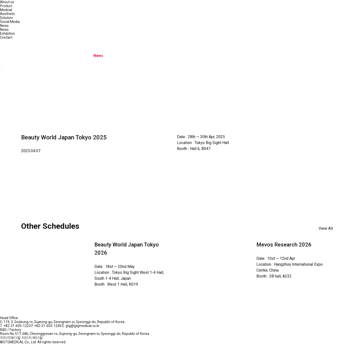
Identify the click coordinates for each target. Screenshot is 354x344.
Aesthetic (7, 14)
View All (326, 228)
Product (6, 6)
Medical (6, 10)
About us (7, 2)
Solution (6, 18)
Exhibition (7, 33)
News (4, 26)
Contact (6, 37)
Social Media (10, 22)
